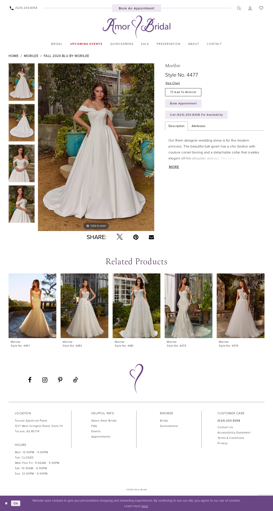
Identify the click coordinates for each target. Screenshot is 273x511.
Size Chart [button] (173, 83)
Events (96, 431)
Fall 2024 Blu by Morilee (66, 56)
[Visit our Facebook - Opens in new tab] (30, 380)
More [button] (174, 167)
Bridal (164, 420)
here (145, 506)
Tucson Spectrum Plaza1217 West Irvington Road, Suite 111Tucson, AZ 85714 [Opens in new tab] (39, 426)
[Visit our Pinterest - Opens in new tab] (60, 380)
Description (176, 126)
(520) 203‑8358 (229, 420)
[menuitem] (23, 8)
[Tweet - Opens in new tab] (119, 237)
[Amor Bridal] (136, 27)
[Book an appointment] (136, 8)
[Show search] (238, 8)
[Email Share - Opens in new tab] (151, 237)
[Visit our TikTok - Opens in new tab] (75, 380)
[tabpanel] (22, 83)
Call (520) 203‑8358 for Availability (196, 115)
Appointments (100, 436)
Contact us (225, 427)
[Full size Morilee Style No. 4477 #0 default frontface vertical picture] (96, 147)
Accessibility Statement (234, 432)
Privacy (223, 443)
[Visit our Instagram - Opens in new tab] (45, 380)
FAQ (94, 426)
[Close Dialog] (6, 503)
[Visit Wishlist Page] (261, 8)
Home (14, 56)
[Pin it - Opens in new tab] (136, 237)
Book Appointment (183, 103)
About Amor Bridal (104, 420)
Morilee (31, 56)
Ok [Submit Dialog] (15, 503)
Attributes (198, 126)
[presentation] (32, 305)
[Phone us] (23, 8)
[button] (250, 8)
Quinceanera (169, 426)
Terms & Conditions (231, 438)
